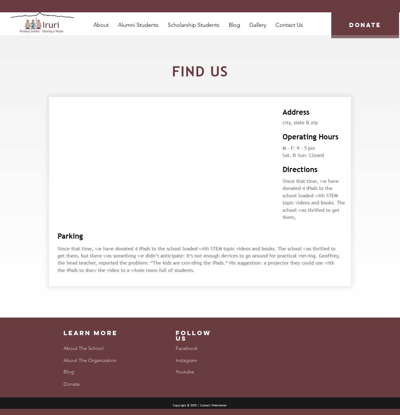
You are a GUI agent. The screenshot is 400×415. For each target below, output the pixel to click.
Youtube (185, 372)
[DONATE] (365, 25)
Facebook (187, 348)
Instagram (186, 360)
